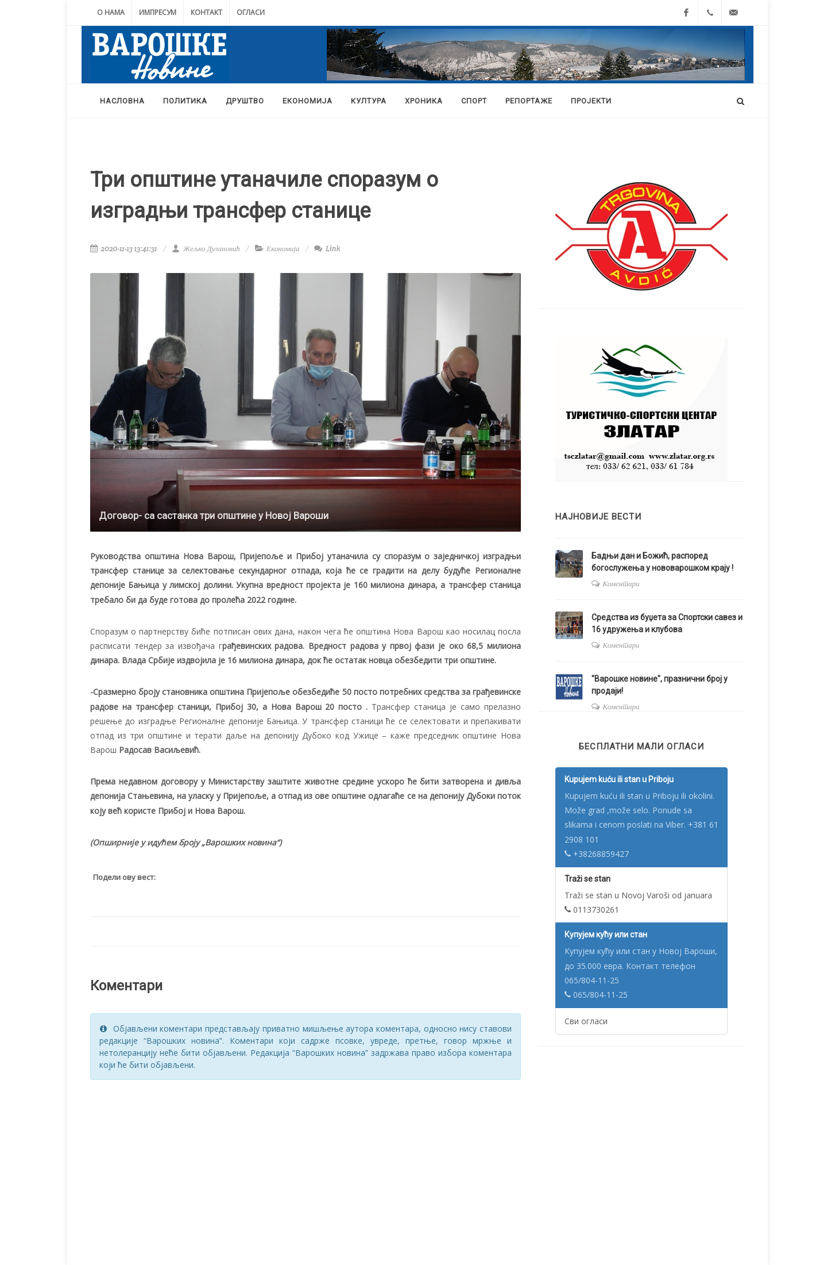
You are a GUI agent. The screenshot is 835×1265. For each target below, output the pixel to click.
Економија (282, 248)
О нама (111, 12)
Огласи (251, 12)
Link (327, 248)
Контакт (206, 12)
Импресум (157, 12)
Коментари (621, 584)
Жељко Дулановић (205, 248)
